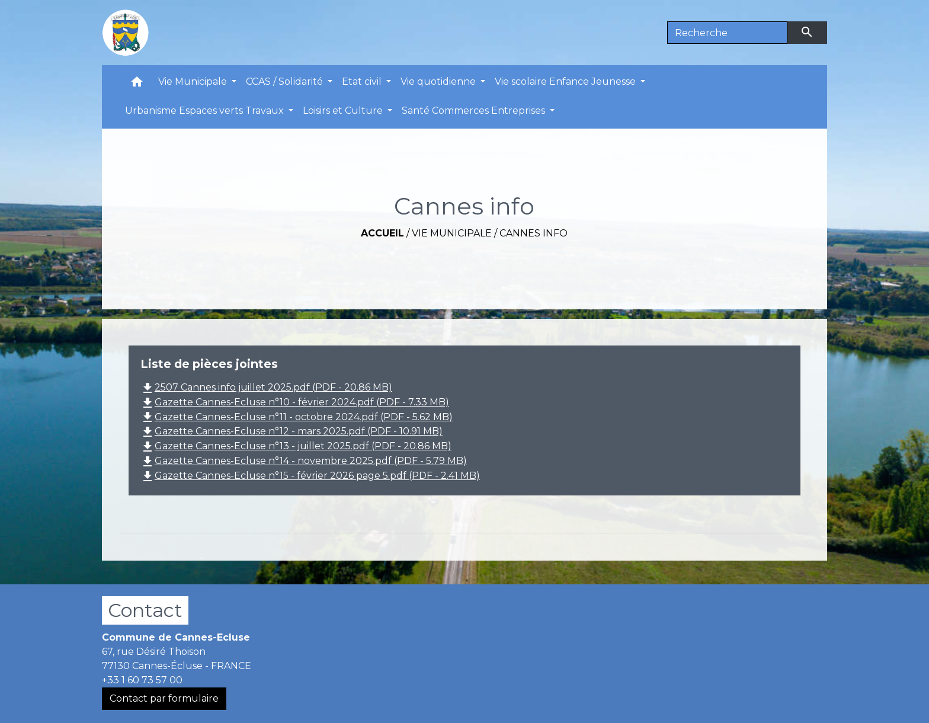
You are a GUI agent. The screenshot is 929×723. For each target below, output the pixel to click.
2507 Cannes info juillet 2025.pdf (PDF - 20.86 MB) (266, 387)
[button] (136, 84)
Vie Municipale (452, 233)
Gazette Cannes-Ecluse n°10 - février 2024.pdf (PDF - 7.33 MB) (294, 402)
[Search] (727, 32)
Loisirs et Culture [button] (344, 110)
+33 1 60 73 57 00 (142, 680)
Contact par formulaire (164, 698)
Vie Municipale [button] (193, 81)
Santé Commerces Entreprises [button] (474, 110)
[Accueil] (125, 32)
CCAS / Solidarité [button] (285, 81)
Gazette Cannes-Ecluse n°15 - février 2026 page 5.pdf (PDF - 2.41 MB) (310, 475)
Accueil (382, 233)
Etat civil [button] (363, 81)
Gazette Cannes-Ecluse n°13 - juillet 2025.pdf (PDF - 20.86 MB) (295, 446)
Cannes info (533, 233)
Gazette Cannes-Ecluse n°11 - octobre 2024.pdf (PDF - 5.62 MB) (296, 417)
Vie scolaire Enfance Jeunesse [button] (566, 81)
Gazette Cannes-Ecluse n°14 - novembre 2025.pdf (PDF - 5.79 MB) (303, 460)
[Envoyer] (807, 32)
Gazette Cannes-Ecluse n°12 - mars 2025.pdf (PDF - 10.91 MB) (291, 431)
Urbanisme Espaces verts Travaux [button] (205, 110)
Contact (145, 610)
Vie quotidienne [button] (439, 81)
